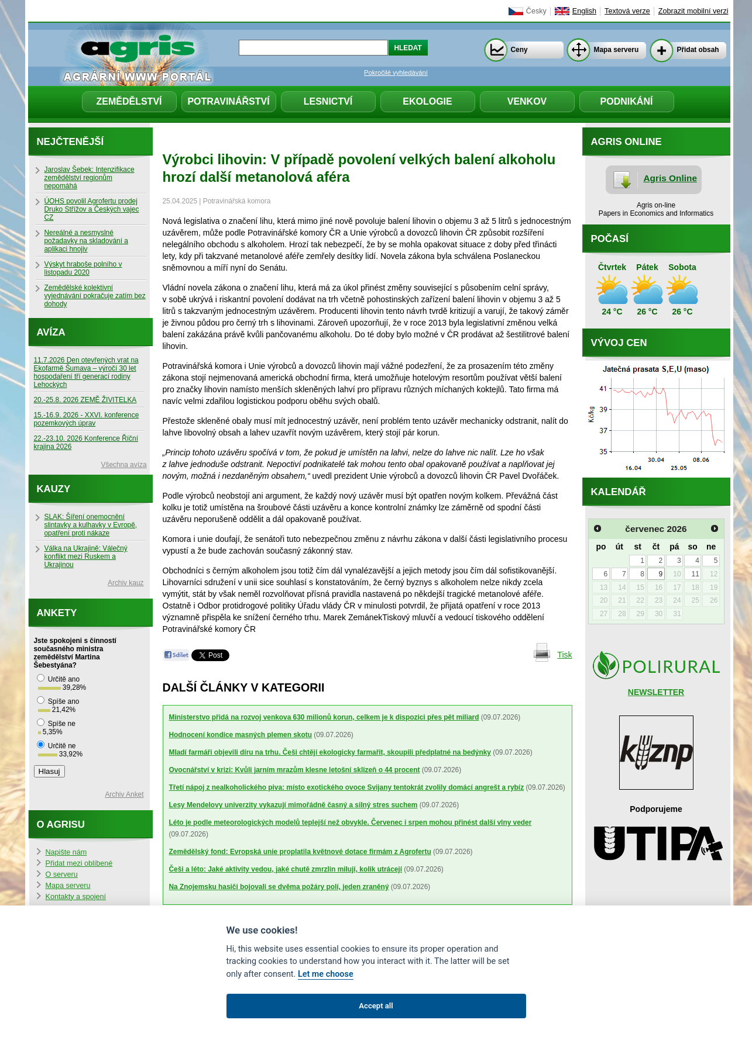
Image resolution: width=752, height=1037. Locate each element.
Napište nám (66, 852)
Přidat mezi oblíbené (79, 863)
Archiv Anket (124, 794)
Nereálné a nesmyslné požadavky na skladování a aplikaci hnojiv (86, 241)
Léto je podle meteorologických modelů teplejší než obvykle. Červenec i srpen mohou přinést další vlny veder (350, 822)
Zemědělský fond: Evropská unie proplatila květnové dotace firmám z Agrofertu (300, 852)
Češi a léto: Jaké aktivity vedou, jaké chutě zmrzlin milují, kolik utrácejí (285, 869)
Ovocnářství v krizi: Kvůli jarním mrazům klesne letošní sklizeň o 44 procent (294, 770)
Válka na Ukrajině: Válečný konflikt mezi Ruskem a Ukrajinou (86, 556)
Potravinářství (228, 101)
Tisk (564, 654)
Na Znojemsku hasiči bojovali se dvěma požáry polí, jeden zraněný (279, 887)
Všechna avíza (124, 465)
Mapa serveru (616, 50)
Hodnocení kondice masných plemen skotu (240, 735)
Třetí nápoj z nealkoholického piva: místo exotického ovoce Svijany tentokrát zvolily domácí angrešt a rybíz (346, 787)
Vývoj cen (619, 342)
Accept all (376, 1005)
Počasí (610, 238)
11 (695, 574)
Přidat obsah (698, 50)
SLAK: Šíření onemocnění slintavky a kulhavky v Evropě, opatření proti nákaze (91, 525)
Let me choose (325, 974)
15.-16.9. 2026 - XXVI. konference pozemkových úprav (86, 419)
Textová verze (627, 11)
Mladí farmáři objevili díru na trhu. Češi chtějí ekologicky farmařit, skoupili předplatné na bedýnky (330, 752)
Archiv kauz (125, 583)
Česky (536, 11)
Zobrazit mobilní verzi (693, 11)
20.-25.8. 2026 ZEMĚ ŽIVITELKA (85, 400)
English (584, 11)
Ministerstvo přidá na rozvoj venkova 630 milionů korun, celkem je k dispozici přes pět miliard (324, 717)
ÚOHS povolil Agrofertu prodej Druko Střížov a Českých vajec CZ (91, 209)
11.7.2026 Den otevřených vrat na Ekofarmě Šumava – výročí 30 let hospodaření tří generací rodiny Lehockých (86, 372)
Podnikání (626, 101)
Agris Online (671, 178)
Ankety (57, 612)
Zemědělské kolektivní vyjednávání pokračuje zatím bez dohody (95, 296)
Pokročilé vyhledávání (396, 72)
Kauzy (54, 489)
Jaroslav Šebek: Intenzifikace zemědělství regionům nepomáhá (89, 177)
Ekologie (427, 101)
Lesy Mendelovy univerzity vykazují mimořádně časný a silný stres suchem (293, 805)
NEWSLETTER (656, 692)
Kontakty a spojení (76, 897)
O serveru (62, 874)
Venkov (527, 101)
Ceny (519, 50)
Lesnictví (328, 101)
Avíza (51, 332)
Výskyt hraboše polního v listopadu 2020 (83, 268)
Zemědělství (129, 101)
